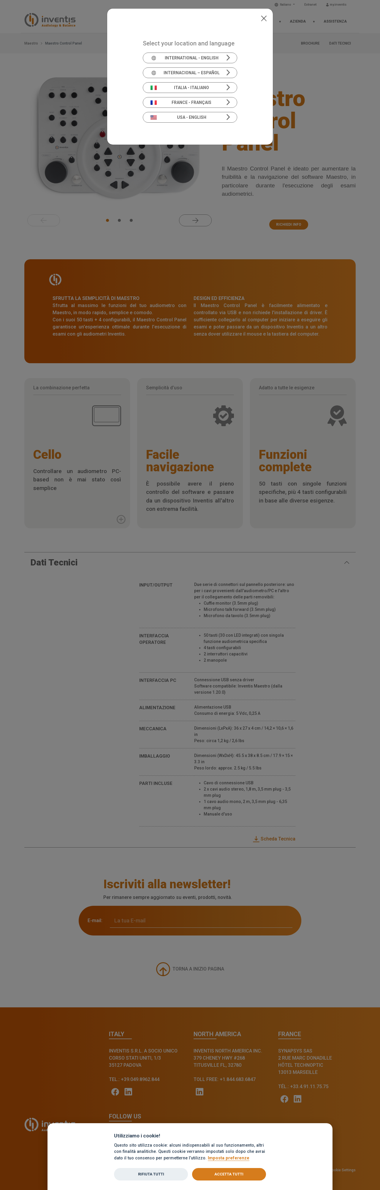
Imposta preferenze (228, 1158)
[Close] (263, 18)
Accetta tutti (228, 1174)
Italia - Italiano (180, 87)
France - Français (181, 102)
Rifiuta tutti (151, 1174)
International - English (184, 58)
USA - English (178, 117)
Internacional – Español (185, 72)
